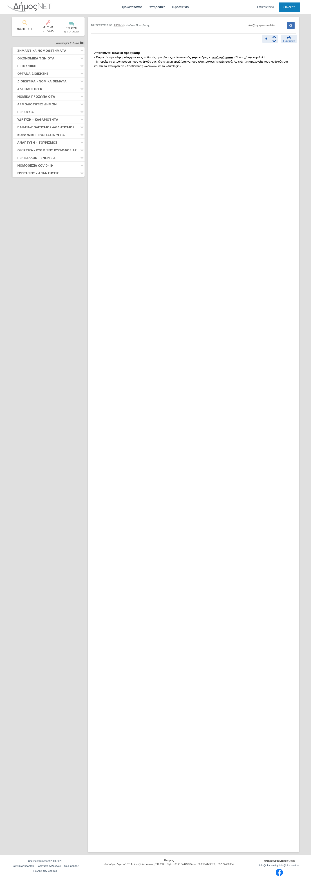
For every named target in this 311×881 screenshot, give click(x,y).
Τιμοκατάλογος (131, 7)
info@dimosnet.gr (269, 865)
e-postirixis (180, 7)
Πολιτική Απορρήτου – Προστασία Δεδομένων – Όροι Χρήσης (45, 866)
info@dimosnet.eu (290, 865)
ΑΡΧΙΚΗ (118, 25)
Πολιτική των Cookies (45, 871)
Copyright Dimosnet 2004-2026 (45, 861)
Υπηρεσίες (157, 7)
